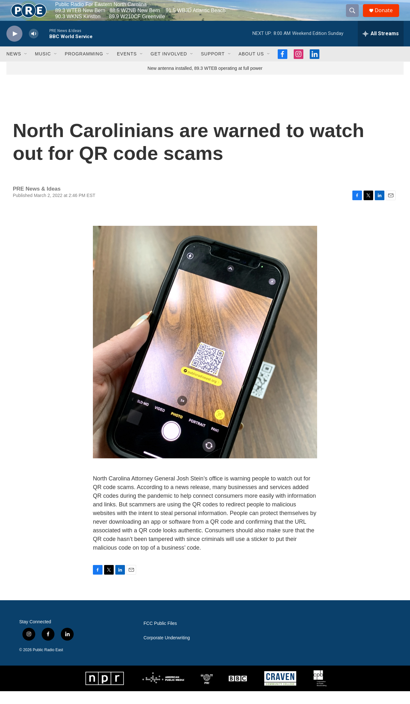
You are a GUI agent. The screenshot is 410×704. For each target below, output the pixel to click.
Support (213, 66)
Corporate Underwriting (167, 650)
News (13, 66)
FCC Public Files (160, 636)
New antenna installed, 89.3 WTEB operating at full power (205, 81)
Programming (84, 66)
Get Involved (169, 66)
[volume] (33, 46)
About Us (251, 66)
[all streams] (381, 46)
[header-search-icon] (354, 17)
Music (43, 66)
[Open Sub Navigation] (26, 66)
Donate (387, 16)
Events (127, 66)
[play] (14, 46)
